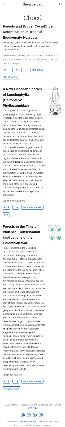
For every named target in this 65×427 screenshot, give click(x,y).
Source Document (32, 207)
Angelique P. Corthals (45, 59)
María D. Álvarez (12, 375)
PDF (6, 70)
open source (53, 421)
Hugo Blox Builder (28, 421)
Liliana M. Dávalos (14, 55)
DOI (25, 70)
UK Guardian (11, 77)
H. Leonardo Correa (20, 59)
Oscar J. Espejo (12, 63)
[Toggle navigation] (4, 4)
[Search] (60, 4)
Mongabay (37, 70)
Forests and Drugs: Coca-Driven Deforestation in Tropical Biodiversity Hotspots (28, 31)
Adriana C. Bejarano (38, 55)
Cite (16, 70)
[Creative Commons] (32, 415)
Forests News (11, 388)
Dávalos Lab (32, 4)
